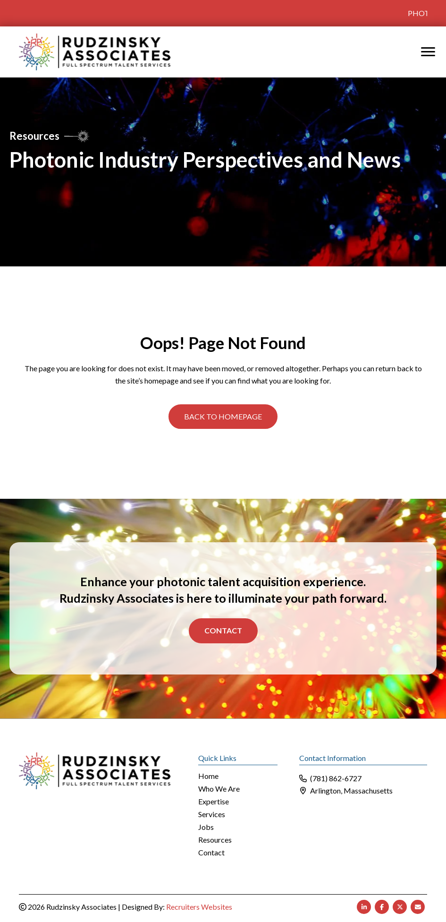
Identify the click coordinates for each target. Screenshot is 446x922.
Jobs (206, 827)
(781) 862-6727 (336, 778)
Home (208, 776)
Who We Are (219, 789)
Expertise (213, 802)
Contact (223, 630)
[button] (223, 416)
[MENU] (428, 52)
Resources (215, 840)
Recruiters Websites (199, 906)
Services (211, 815)
